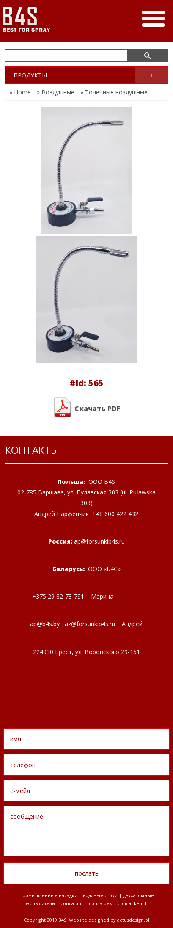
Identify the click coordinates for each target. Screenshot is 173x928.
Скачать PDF (86, 407)
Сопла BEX (100, 903)
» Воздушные (55, 92)
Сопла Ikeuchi (133, 903)
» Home (20, 92)
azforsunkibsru (90, 624)
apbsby (45, 624)
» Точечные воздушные (114, 92)
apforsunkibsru (99, 541)
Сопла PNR (71, 903)
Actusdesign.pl (133, 920)
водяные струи (100, 895)
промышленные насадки (48, 895)
